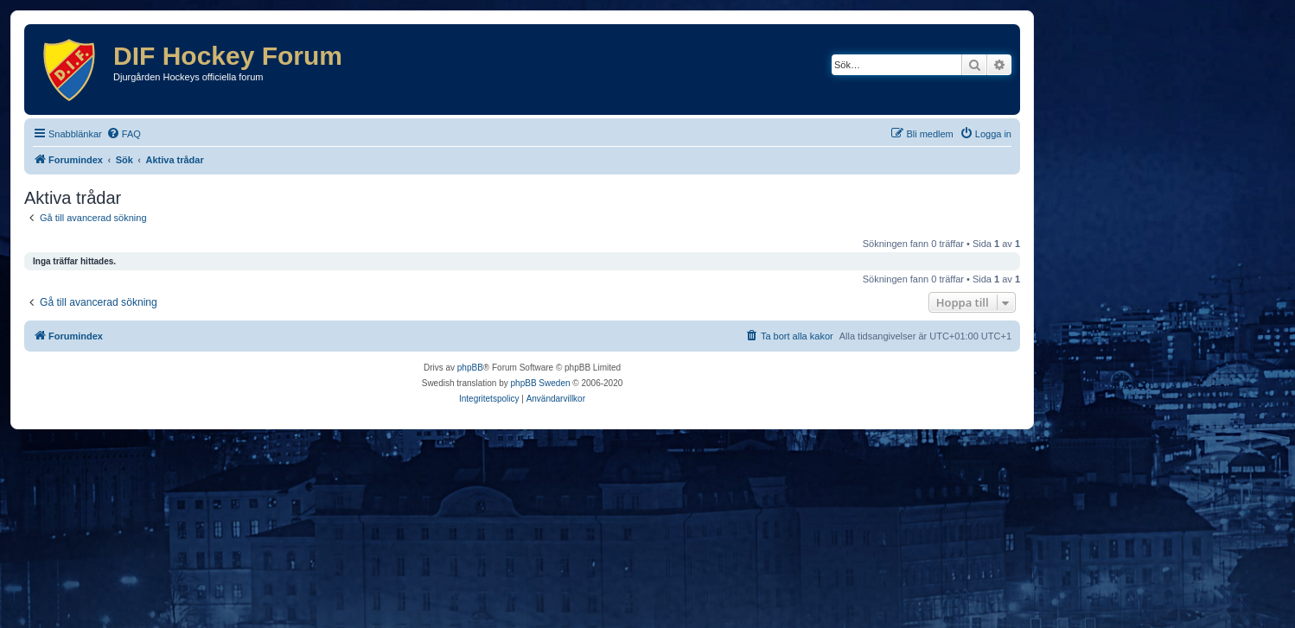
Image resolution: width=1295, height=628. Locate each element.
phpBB (470, 367)
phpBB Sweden (541, 383)
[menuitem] (123, 134)
